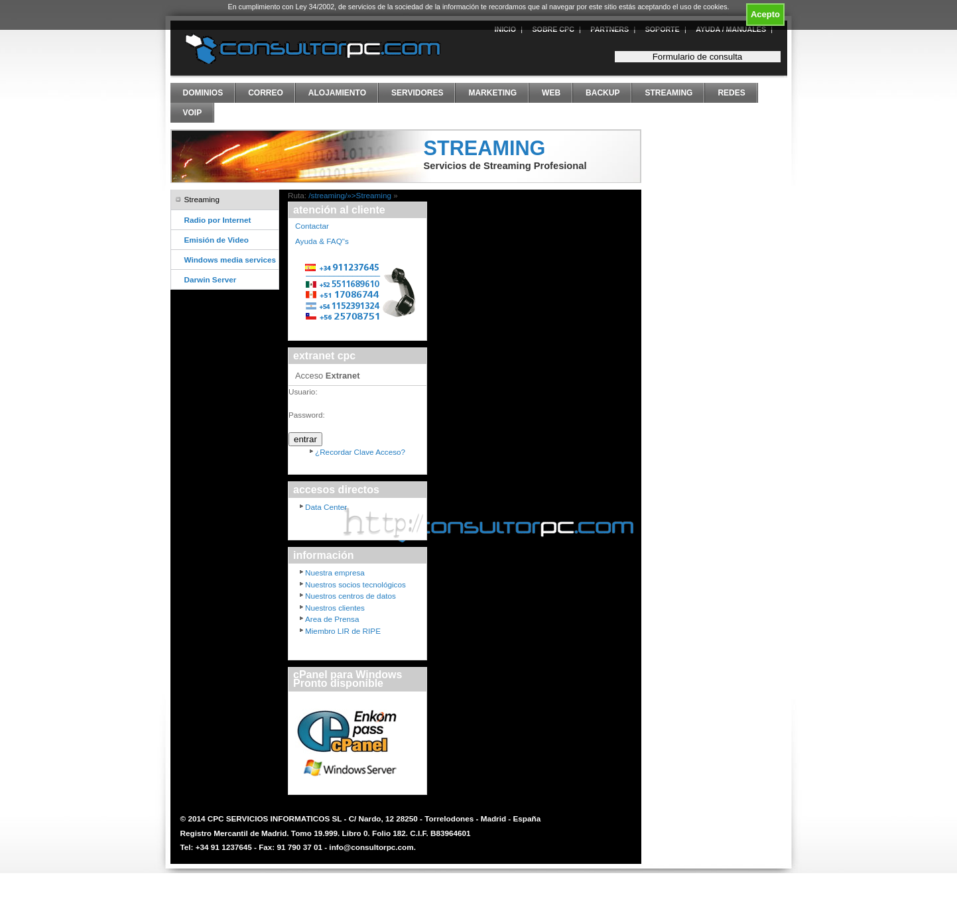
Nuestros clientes (335, 607)
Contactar (312, 225)
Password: (306, 414)
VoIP (192, 112)
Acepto (765, 14)
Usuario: (303, 391)
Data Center (326, 507)
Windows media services (230, 259)
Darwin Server (210, 279)
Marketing (492, 92)
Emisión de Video (216, 239)
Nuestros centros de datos (350, 595)
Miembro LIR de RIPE (343, 631)
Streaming (668, 92)
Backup (602, 92)
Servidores (417, 92)
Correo (265, 92)
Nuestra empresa (335, 572)
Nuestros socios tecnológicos (355, 584)
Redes (731, 92)
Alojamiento (337, 92)
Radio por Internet (217, 219)
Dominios (203, 92)
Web (551, 92)
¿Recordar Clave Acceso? (360, 452)
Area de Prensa (332, 619)
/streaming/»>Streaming (349, 195)
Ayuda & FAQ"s (322, 241)
